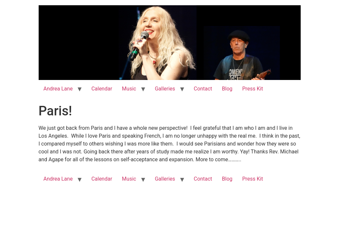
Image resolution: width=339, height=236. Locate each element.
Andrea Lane (58, 89)
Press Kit (252, 89)
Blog (227, 89)
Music (129, 89)
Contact (203, 89)
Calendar (101, 89)
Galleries (165, 89)
